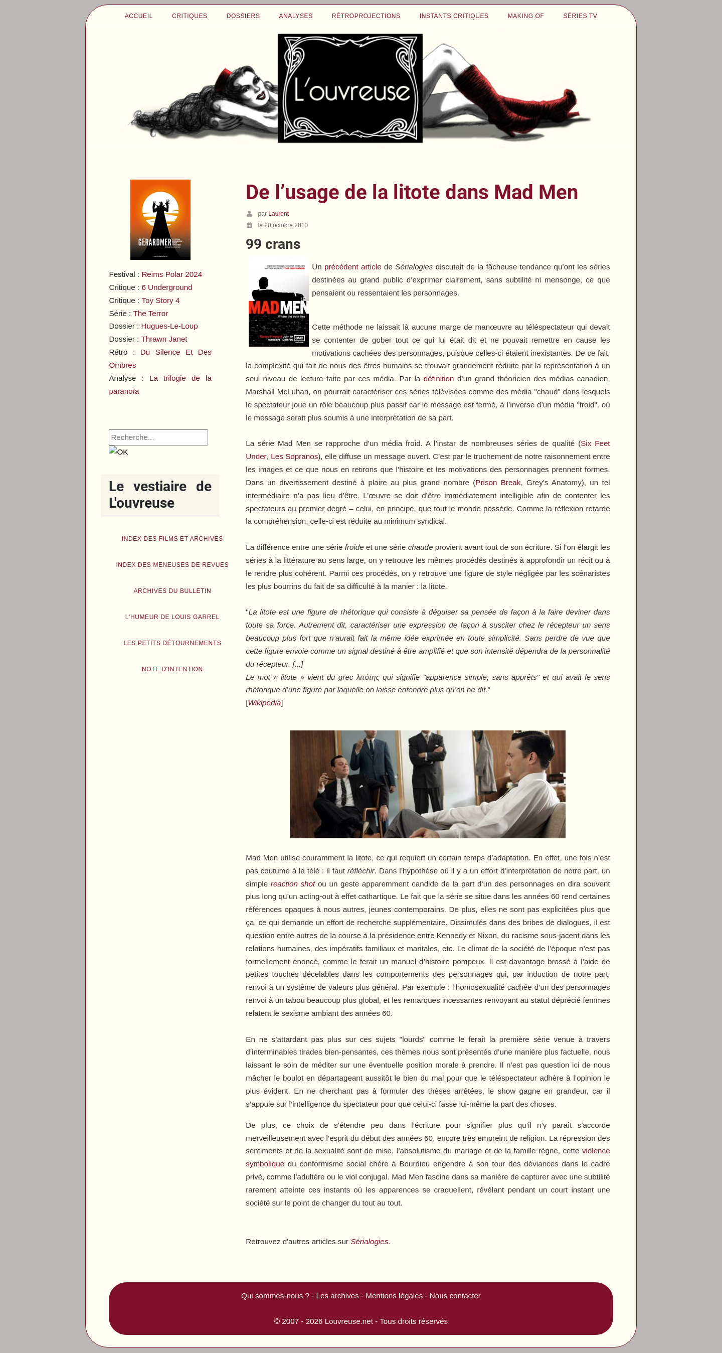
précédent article (352, 266)
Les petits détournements (172, 643)
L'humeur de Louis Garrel (172, 617)
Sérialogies (369, 1241)
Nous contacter (455, 1295)
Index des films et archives (172, 538)
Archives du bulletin (172, 590)
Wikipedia (264, 702)
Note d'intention (172, 669)
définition (439, 378)
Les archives (337, 1295)
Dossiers (243, 16)
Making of (526, 16)
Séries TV (580, 16)
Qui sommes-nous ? (275, 1295)
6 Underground (166, 287)
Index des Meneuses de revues (172, 564)
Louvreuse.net (349, 1321)
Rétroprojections (366, 16)
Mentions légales (394, 1295)
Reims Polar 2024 (171, 274)
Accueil (139, 16)
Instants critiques (454, 16)
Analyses (296, 16)
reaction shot (293, 883)
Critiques (190, 16)
